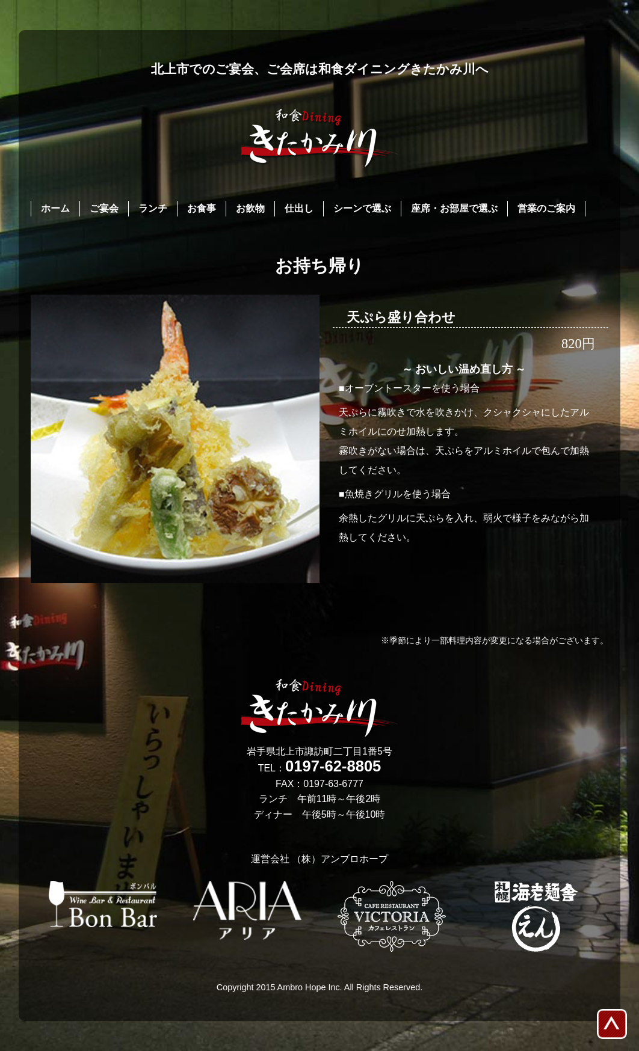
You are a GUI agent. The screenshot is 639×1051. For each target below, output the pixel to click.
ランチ (152, 208)
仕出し (299, 208)
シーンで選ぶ (362, 208)
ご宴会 (104, 208)
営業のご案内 (546, 208)
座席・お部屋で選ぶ (454, 208)
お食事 (201, 208)
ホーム (55, 208)
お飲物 (250, 208)
